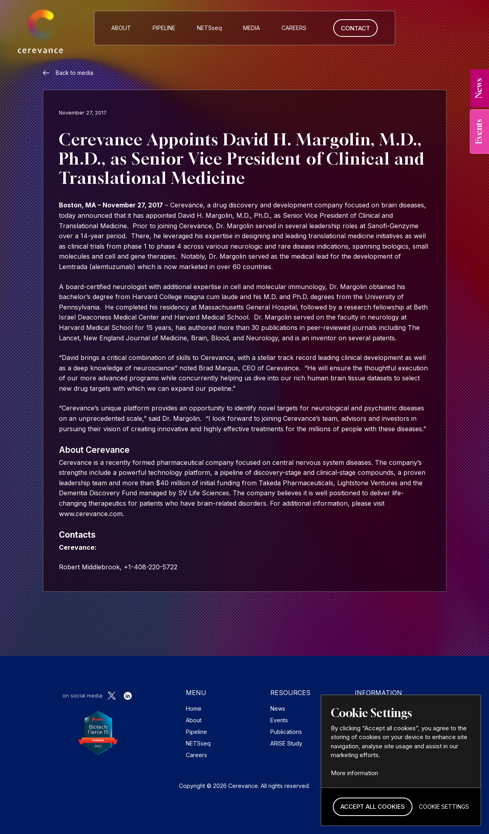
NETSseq (198, 743)
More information (354, 773)
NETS (209, 28)
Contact (355, 28)
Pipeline (164, 27)
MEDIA (251, 27)
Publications (286, 731)
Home (193, 708)
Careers (196, 755)
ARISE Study (286, 743)
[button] (373, 807)
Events (279, 720)
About (121, 27)
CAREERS (294, 27)
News (277, 708)
